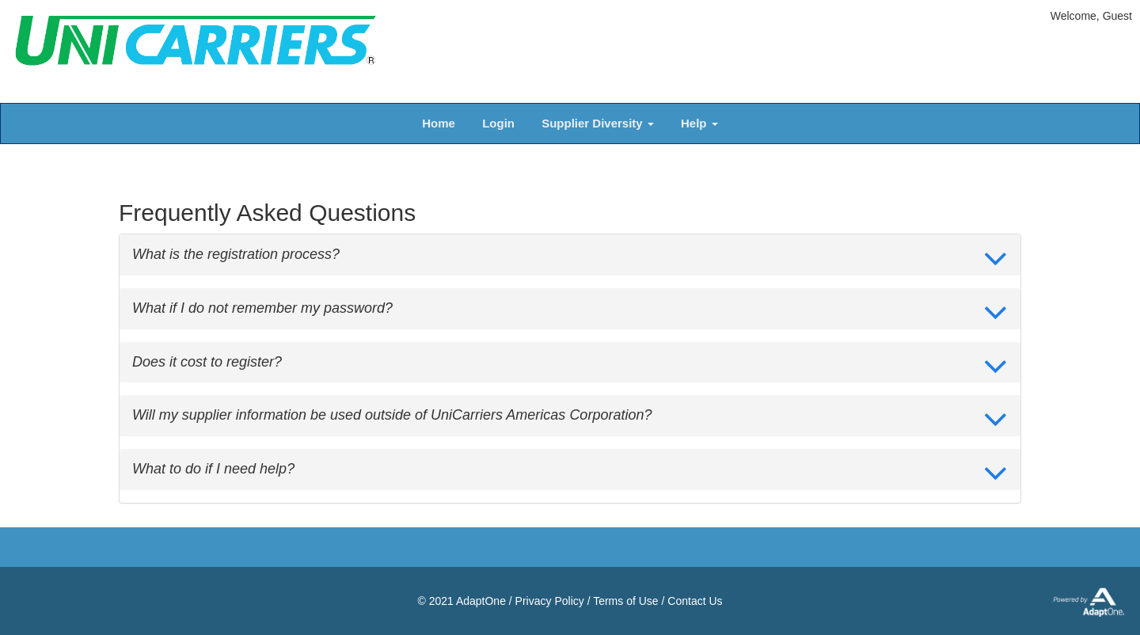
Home (438, 123)
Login (498, 123)
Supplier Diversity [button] (598, 123)
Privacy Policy (549, 601)
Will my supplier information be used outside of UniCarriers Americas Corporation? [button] (392, 415)
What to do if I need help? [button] (213, 469)
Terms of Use (625, 601)
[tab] (570, 255)
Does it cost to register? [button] (207, 362)
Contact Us (694, 601)
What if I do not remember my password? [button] (262, 308)
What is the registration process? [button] (236, 254)
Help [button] (699, 123)
